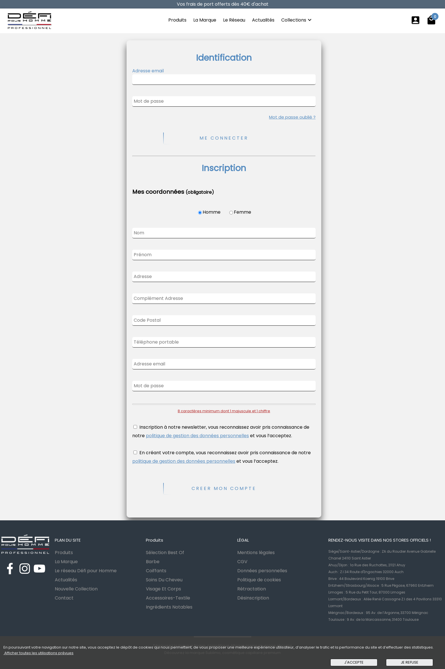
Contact (64, 598)
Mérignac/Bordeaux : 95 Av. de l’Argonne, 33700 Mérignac (378, 612)
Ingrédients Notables (169, 607)
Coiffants (156, 570)
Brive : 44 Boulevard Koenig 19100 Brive (361, 578)
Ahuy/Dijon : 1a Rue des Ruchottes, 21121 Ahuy (366, 565)
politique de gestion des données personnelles (197, 435)
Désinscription (253, 598)
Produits (177, 20)
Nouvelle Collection (76, 589)
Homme (212, 212)
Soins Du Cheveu (164, 580)
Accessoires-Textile (168, 598)
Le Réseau (234, 20)
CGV (242, 561)
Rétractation (251, 589)
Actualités (263, 20)
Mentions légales (256, 552)
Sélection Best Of (165, 552)
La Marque (204, 20)
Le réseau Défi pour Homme (86, 570)
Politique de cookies (259, 580)
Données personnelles (262, 570)
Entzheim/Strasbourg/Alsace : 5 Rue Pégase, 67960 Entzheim (381, 585)
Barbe (152, 561)
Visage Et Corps (163, 589)
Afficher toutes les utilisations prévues (38, 653)
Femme (242, 212)
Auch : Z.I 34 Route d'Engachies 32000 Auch (366, 571)
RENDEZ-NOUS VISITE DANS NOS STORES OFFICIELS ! (379, 540)
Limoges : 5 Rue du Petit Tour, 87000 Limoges (366, 592)
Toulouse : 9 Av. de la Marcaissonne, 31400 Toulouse (373, 619)
